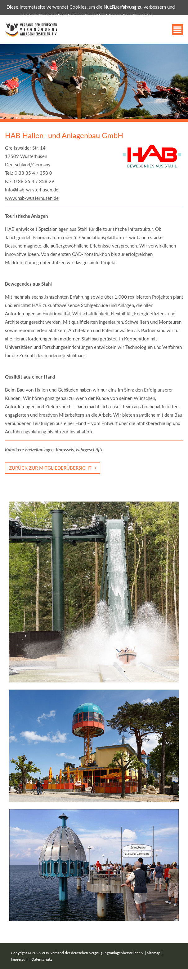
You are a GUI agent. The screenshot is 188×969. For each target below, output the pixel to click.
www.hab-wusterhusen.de (32, 198)
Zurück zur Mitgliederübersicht (50, 468)
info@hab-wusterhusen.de (31, 189)
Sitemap (153, 952)
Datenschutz (41, 959)
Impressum (20, 959)
